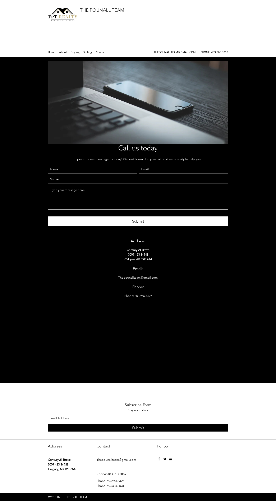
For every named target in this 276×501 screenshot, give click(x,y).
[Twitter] (165, 459)
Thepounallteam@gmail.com (138, 277)
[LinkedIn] (170, 459)
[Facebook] (159, 459)
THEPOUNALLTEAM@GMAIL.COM (175, 52)
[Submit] (138, 221)
